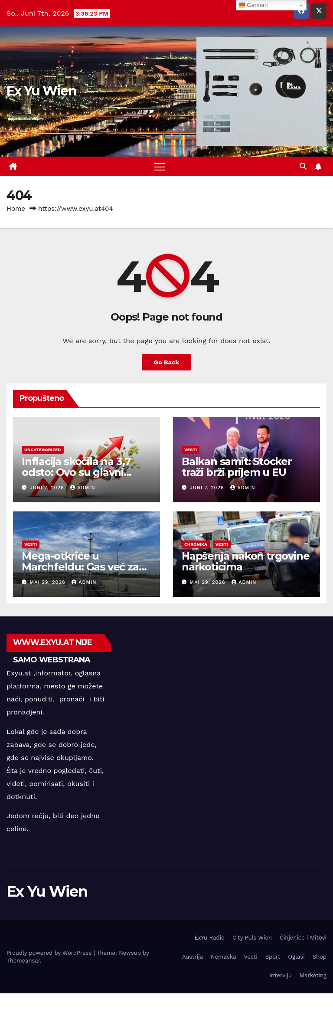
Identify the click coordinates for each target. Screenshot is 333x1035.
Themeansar (23, 960)
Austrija (192, 956)
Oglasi (296, 956)
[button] (303, 166)
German (253, 5)
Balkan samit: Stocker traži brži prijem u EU (237, 466)
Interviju (280, 975)
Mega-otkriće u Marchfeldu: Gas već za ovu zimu (80, 567)
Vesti (190, 449)
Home (16, 209)
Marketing (313, 975)
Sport (273, 956)
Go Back (166, 362)
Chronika (195, 544)
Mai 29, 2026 (49, 582)
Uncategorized (42, 449)
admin (82, 488)
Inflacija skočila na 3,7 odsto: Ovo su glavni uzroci (76, 472)
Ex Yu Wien (41, 91)
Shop (319, 956)
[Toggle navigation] (159, 166)
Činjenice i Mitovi (303, 937)
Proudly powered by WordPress (50, 953)
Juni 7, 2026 (48, 488)
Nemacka (223, 956)
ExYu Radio (210, 937)
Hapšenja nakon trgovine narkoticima (245, 561)
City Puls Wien (252, 937)
